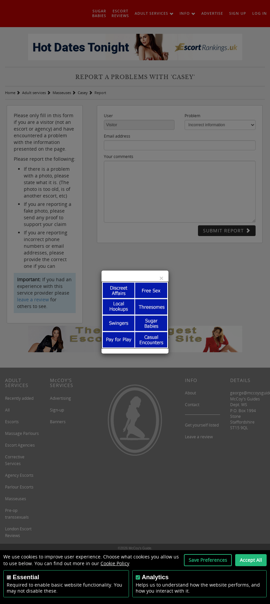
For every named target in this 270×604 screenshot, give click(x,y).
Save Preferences (208, 560)
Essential (26, 577)
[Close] (161, 278)
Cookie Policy (114, 563)
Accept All (251, 560)
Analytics (155, 577)
